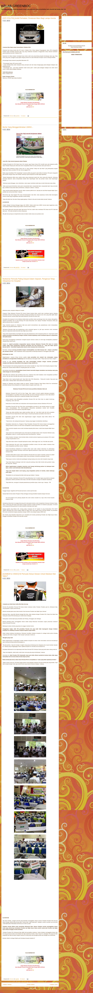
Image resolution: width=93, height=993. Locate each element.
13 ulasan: (23, 115)
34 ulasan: (23, 267)
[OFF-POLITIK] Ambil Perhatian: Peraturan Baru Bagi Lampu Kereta (29, 18)
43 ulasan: (22, 979)
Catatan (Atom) (32, 988)
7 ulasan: (23, 569)
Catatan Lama (54, 984)
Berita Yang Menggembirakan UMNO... (18, 127)
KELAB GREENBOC (16, 6)
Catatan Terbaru (7, 984)
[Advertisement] (30, 121)
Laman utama (30, 984)
